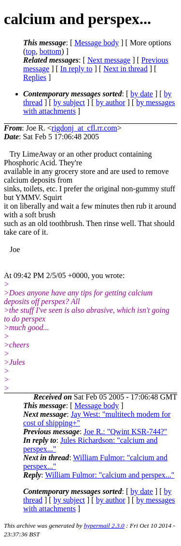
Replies (34, 77)
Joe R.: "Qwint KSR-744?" (125, 431)
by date (141, 94)
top (30, 51)
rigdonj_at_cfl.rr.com (84, 128)
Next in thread (125, 69)
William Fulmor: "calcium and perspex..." (109, 475)
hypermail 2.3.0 (104, 525)
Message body (96, 43)
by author (110, 102)
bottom (50, 51)
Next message (108, 60)
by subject (69, 102)
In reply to (76, 69)
